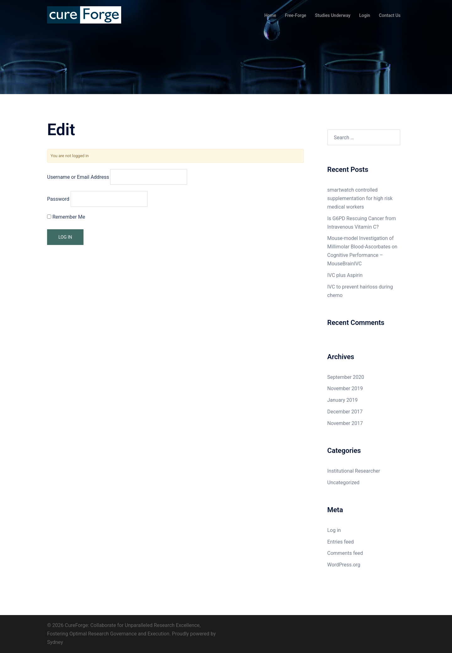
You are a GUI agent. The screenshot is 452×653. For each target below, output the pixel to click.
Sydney (55, 642)
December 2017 (345, 412)
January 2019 (342, 400)
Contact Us (390, 15)
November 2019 (345, 388)
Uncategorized (343, 483)
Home (270, 15)
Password (58, 199)
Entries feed (340, 542)
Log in (334, 530)
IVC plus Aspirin (345, 275)
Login (364, 15)
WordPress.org (343, 565)
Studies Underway (333, 15)
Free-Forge (295, 15)
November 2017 (345, 423)
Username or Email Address (78, 177)
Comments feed (345, 553)
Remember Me (66, 217)
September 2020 (345, 377)
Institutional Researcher (353, 471)
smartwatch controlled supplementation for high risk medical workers (360, 198)
